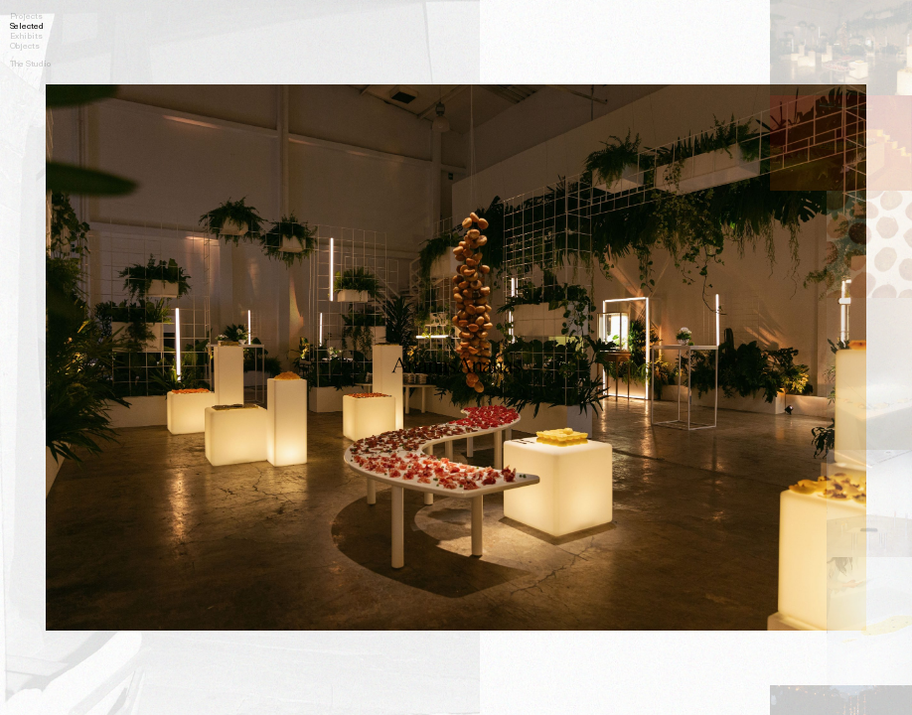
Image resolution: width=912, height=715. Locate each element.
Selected (27, 25)
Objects (25, 45)
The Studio (30, 63)
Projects (26, 15)
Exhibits (26, 35)
